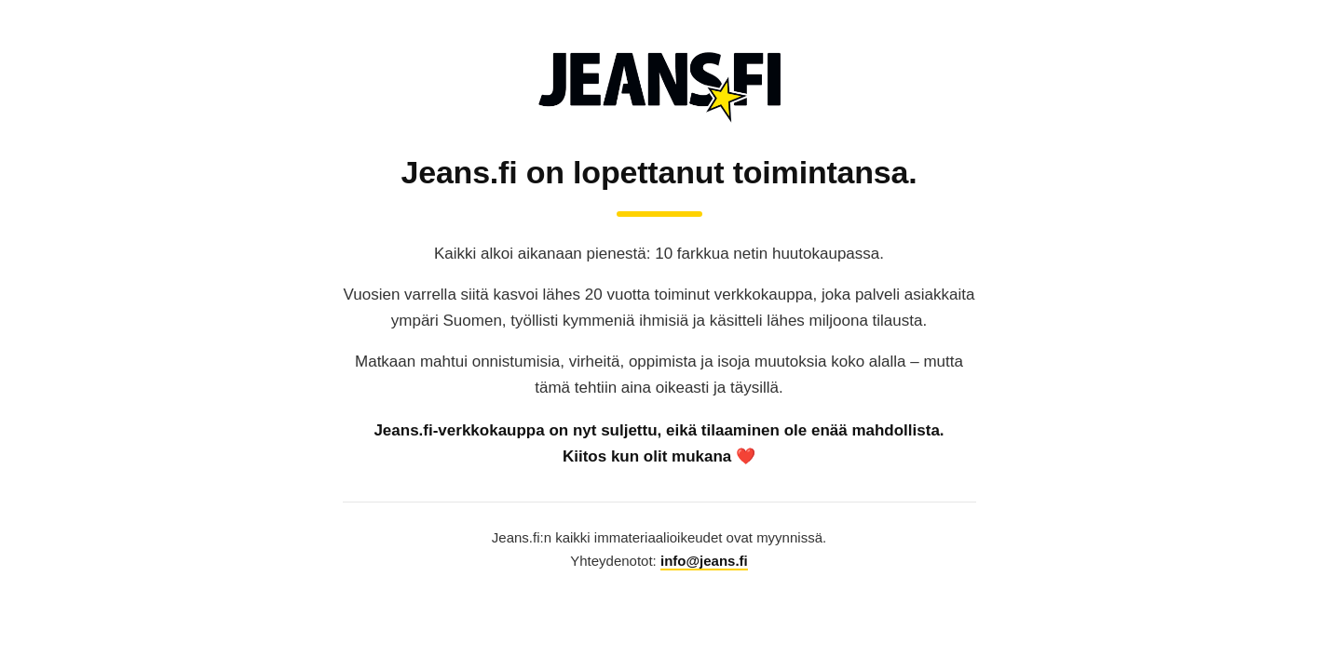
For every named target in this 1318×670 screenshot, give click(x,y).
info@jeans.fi (704, 561)
